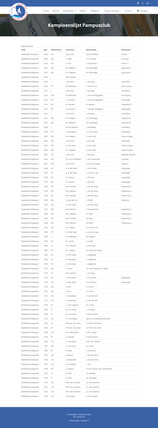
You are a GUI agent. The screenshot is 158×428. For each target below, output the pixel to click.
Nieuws (55, 10)
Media (83, 10)
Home (46, 10)
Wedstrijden (69, 10)
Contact (128, 10)
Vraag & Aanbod (112, 10)
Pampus (95, 10)
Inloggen (142, 10)
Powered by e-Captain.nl (79, 420)
